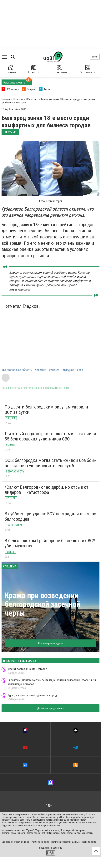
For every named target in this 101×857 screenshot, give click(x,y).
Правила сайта (89, 842)
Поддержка (45, 847)
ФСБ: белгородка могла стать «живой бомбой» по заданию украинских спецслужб (50, 463)
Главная (11, 69)
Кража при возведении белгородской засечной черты (42, 604)
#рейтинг (40, 370)
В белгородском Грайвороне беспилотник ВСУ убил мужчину (50, 543)
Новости (33, 69)
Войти (94, 57)
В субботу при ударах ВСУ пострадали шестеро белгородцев (50, 516)
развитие (57, 847)
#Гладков (68, 370)
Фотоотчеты (87, 69)
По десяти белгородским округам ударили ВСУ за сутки (46, 409)
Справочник (59, 69)
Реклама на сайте (40, 842)
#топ (80, 370)
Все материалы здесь (50, 643)
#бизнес (54, 370)
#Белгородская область (17, 370)
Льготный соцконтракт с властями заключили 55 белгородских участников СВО (50, 436)
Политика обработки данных (65, 842)
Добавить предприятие (50, 708)
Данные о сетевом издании (15, 842)
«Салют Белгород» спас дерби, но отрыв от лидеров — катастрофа (46, 490)
